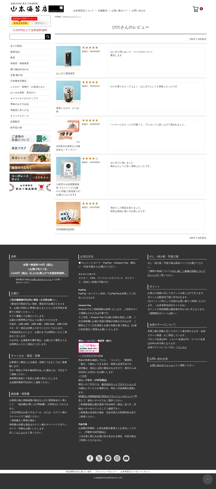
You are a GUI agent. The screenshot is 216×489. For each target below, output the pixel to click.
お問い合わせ (138, 10)
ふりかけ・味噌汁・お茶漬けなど (27, 86)
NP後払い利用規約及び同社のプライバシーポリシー (105, 396)
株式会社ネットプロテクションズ (118, 384)
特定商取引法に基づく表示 (79, 472)
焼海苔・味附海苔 (19, 63)
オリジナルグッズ (19, 115)
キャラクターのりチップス (24, 98)
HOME (58, 17)
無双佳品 (15, 51)
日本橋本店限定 (18, 81)
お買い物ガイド (119, 10)
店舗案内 (102, 10)
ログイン (39, 23)
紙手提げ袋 (16, 127)
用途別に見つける (19, 110)
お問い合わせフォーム (41, 279)
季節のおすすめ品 (19, 104)
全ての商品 (16, 46)
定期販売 (15, 121)
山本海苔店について (83, 10)
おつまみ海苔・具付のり (23, 92)
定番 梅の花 (16, 75)
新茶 (12, 57)
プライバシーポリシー (106, 472)
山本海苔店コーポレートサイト (135, 472)
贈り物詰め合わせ (19, 69)
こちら (21, 432)
